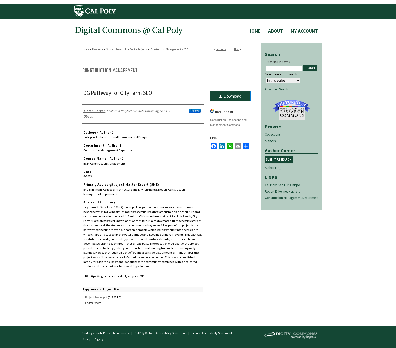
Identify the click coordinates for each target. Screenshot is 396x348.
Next (236, 49)
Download (230, 96)
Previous (221, 49)
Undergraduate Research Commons (291, 110)
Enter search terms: (278, 62)
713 (186, 49)
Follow (195, 110)
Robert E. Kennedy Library (282, 191)
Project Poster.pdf (96, 297)
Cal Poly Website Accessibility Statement (160, 333)
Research (97, 49)
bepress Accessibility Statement (212, 333)
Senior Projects (138, 49)
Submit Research (279, 159)
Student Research (116, 49)
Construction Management (165, 49)
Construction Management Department (291, 198)
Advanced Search (276, 89)
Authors (270, 141)
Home (85, 49)
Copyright (100, 339)
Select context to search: (281, 74)
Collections (272, 134)
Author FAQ (273, 168)
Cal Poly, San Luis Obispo (282, 185)
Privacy (86, 339)
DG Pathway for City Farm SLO (117, 92)
